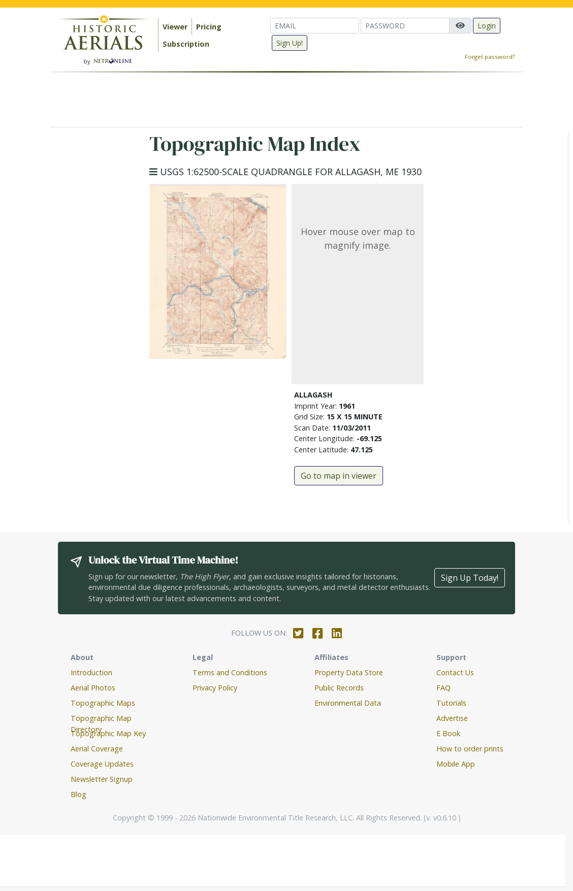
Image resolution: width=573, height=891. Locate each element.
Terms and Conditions (230, 672)
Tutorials (451, 703)
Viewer (175, 26)
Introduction (91, 672)
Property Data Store (348, 672)
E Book (448, 733)
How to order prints (469, 748)
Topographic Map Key (108, 733)
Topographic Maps (103, 703)
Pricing (208, 26)
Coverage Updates (102, 764)
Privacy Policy (215, 687)
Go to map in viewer (338, 475)
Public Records (339, 687)
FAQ (443, 687)
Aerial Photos (93, 687)
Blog (78, 794)
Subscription (186, 44)
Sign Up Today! (469, 577)
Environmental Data (347, 703)
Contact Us (455, 672)
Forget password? (490, 56)
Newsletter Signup (102, 779)
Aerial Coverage (97, 748)
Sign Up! (289, 43)
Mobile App (455, 764)
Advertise (452, 718)
